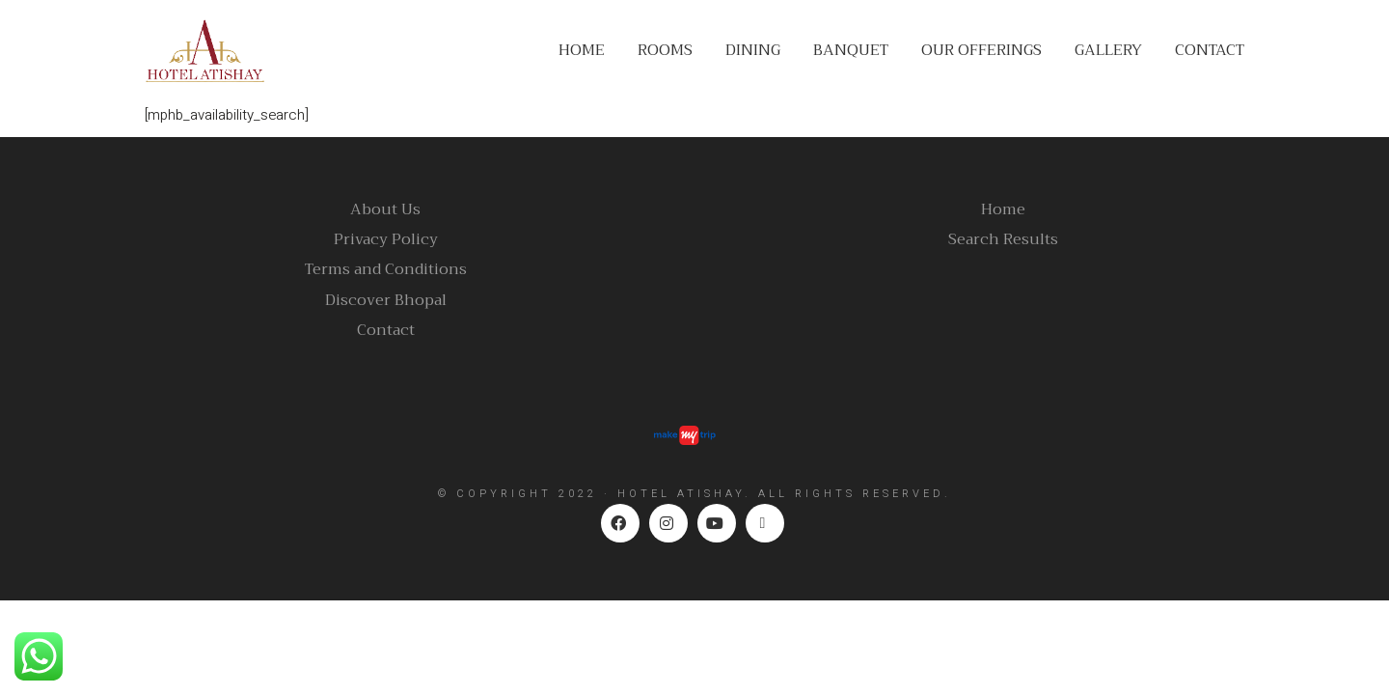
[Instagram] (668, 523)
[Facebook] (620, 523)
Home (1003, 210)
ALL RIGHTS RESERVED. (854, 494)
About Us (385, 210)
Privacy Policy (386, 240)
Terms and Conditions (386, 270)
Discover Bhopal (386, 301)
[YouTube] (716, 523)
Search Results (1003, 240)
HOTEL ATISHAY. (684, 494)
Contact (386, 331)
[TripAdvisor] (765, 523)
